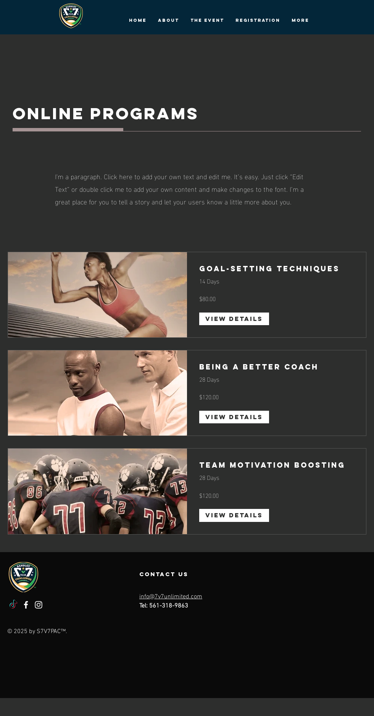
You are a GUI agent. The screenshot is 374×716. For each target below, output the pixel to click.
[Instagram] (39, 605)
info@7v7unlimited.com (170, 597)
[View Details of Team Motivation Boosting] (234, 515)
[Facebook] (26, 605)
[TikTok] (13, 605)
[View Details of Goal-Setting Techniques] (234, 319)
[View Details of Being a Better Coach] (234, 417)
